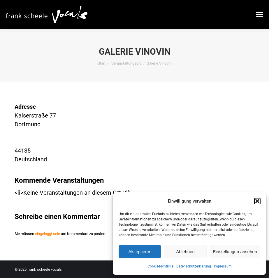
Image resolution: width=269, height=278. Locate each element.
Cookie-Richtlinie (160, 266)
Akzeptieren (139, 251)
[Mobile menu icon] (259, 14)
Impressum (223, 266)
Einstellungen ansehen (235, 251)
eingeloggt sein (47, 234)
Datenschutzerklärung (193, 266)
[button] (257, 201)
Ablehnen (185, 251)
